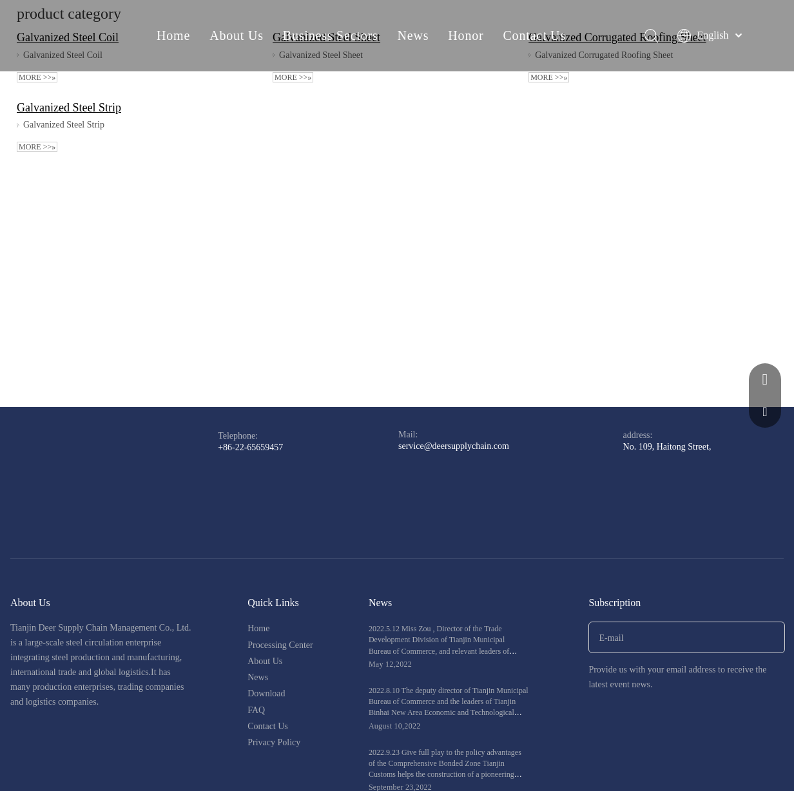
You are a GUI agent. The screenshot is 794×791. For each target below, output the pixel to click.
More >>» (37, 77)
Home (173, 35)
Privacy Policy (273, 742)
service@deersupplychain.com (453, 446)
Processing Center (280, 645)
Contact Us (534, 35)
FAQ (256, 710)
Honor (465, 35)
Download (266, 693)
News (413, 35)
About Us (236, 35)
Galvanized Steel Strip (69, 107)
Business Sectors (330, 35)
